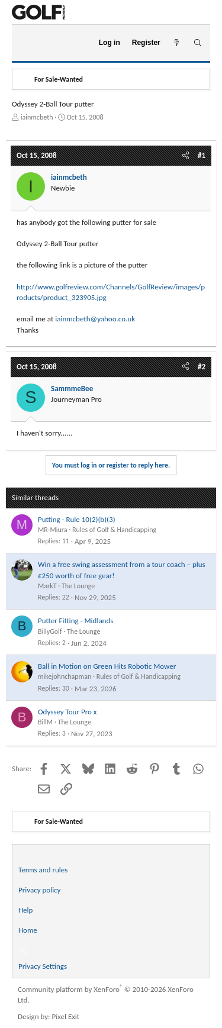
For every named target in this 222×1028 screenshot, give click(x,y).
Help (25, 909)
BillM (45, 722)
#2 (201, 366)
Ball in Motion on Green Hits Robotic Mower (107, 666)
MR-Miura (52, 530)
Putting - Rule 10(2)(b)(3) (76, 519)
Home (27, 930)
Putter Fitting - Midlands (75, 620)
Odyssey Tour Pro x (67, 711)
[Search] (197, 43)
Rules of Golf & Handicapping (114, 530)
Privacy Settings (42, 966)
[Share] (186, 156)
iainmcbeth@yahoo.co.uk (95, 318)
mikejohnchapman (64, 676)
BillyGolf (50, 631)
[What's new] (176, 43)
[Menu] (25, 43)
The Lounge (78, 586)
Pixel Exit (66, 1016)
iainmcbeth (37, 117)
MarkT (47, 586)
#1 (201, 155)
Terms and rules (42, 869)
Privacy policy (39, 889)
